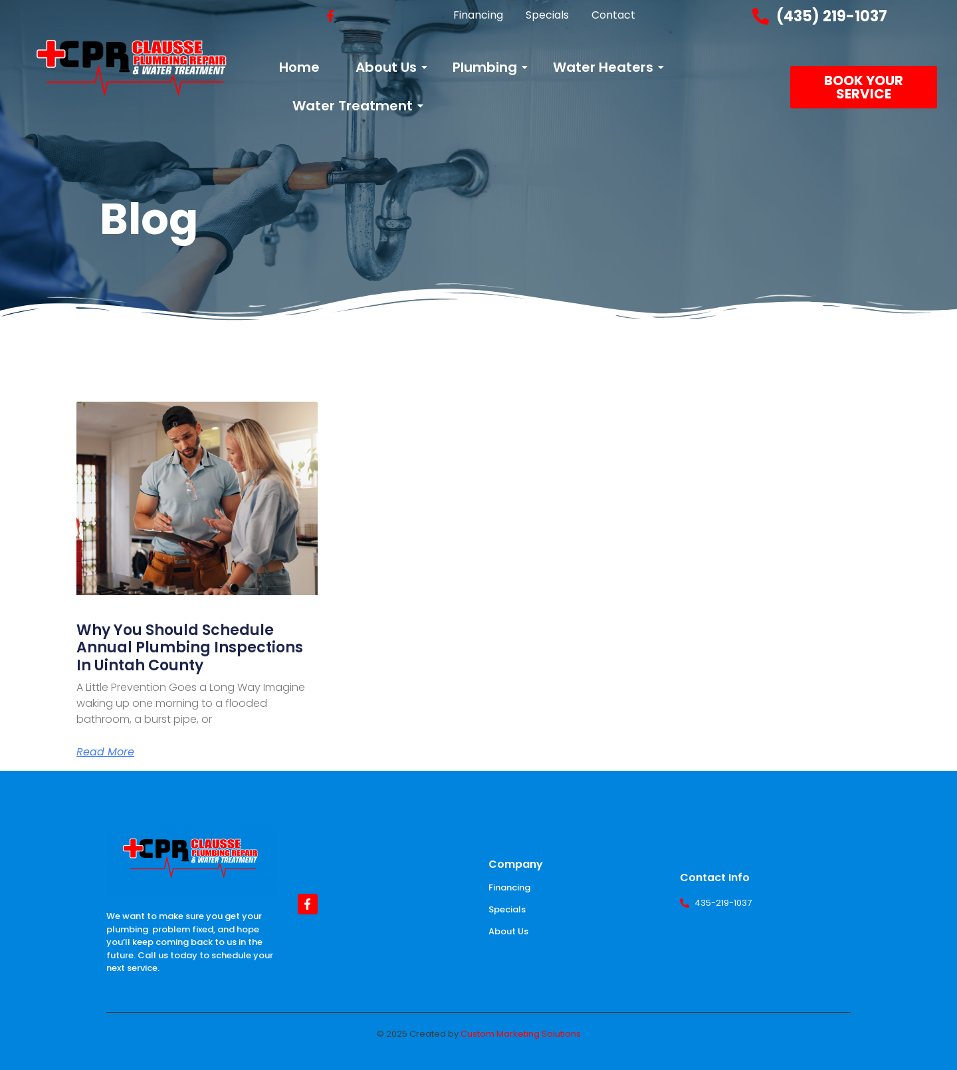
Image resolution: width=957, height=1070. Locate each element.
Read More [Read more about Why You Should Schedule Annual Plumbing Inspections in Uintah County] (105, 752)
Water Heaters (605, 67)
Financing (509, 887)
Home (299, 67)
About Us (388, 67)
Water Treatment (354, 105)
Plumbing (487, 67)
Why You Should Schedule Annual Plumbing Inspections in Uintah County (189, 648)
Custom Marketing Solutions (521, 1033)
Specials (507, 909)
